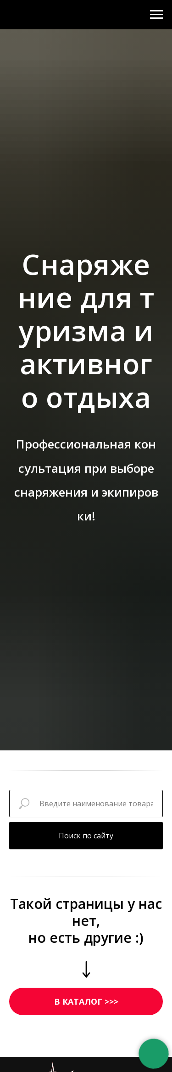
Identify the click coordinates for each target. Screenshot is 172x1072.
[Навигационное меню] (156, 14)
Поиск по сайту (86, 836)
